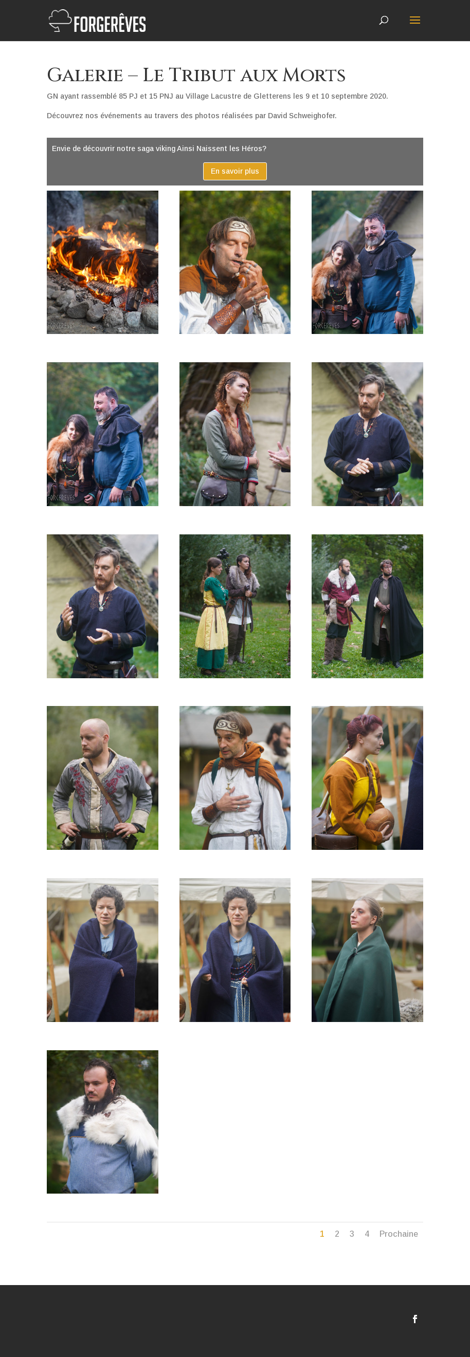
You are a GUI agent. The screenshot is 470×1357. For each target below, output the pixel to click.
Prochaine (398, 1234)
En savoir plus (235, 171)
